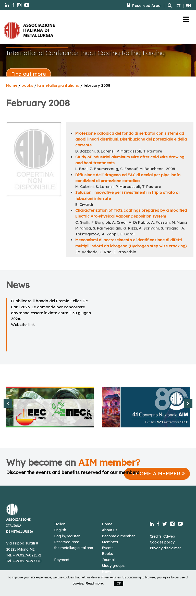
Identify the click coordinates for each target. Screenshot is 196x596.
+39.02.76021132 (27, 555)
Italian (59, 524)
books (27, 85)
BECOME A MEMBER (157, 473)
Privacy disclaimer (165, 548)
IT (178, 5)
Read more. (95, 583)
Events (107, 548)
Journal (108, 559)
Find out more (28, 74)
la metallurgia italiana (58, 85)
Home (11, 85)
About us (109, 530)
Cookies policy (162, 542)
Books (107, 553)
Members (110, 542)
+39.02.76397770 (27, 561)
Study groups (113, 565)
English (60, 530)
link (31, 324)
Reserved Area (144, 5)
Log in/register (67, 536)
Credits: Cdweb (162, 536)
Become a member (118, 536)
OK (118, 583)
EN (188, 5)
